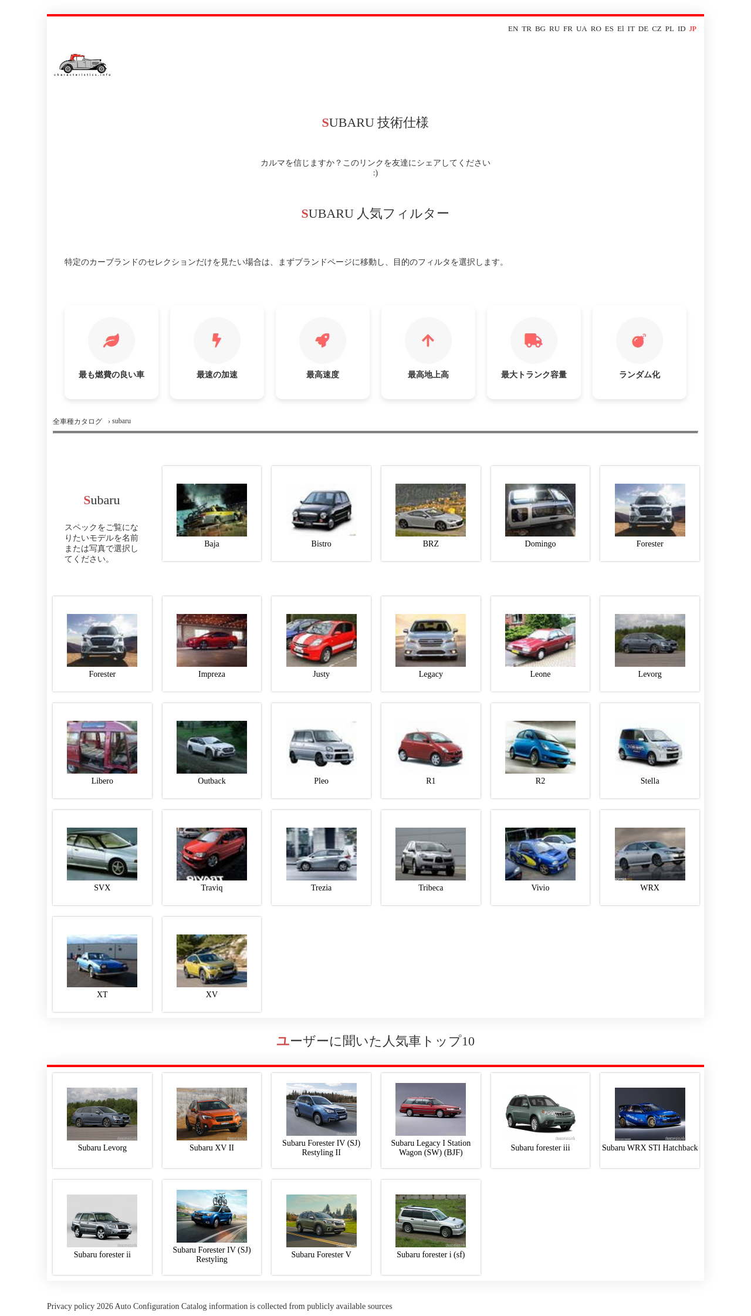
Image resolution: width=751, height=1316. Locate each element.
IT (631, 28)
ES (609, 28)
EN (513, 28)
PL (669, 28)
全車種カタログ (77, 421)
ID (682, 28)
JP (692, 28)
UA (581, 28)
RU (554, 28)
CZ (657, 28)
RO (596, 28)
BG (540, 28)
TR (527, 28)
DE (643, 28)
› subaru (119, 421)
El (620, 28)
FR (568, 28)
